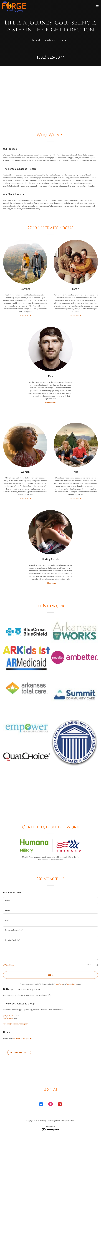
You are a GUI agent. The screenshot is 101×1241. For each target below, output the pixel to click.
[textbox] (50, 900)
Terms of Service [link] (71, 984)
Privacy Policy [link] (58, 984)
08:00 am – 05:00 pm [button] (21, 1038)
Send (50, 975)
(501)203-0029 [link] (8, 1018)
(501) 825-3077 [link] (50, 57)
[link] (14, 6)
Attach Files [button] (9, 965)
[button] (97, 6)
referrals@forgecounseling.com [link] (16, 1024)
